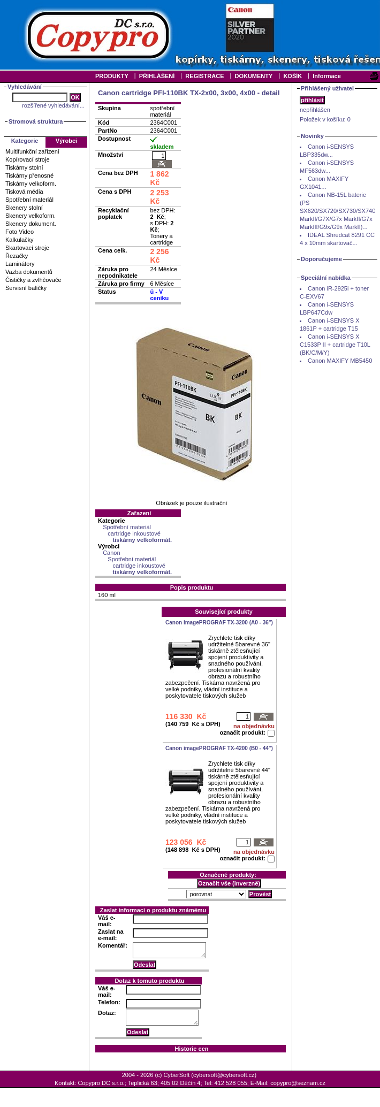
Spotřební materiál (29, 199)
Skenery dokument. (30, 223)
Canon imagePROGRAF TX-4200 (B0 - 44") (219, 748)
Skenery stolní (24, 207)
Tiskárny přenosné (29, 175)
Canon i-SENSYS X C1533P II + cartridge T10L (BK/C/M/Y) (335, 344)
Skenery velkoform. (30, 215)
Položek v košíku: (325, 119)
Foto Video (19, 231)
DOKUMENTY (253, 76)
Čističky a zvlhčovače (33, 280)
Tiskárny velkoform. (30, 183)
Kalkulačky (19, 239)
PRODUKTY (111, 76)
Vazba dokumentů (28, 272)
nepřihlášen (315, 109)
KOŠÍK (292, 76)
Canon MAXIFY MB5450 (340, 360)
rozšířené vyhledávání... (53, 105)
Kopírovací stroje (27, 159)
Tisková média (24, 191)
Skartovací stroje (27, 248)
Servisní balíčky (26, 288)
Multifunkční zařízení (32, 151)
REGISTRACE (204, 76)
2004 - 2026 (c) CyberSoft (156, 1075)
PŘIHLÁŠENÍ (157, 76)
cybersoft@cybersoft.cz (223, 1075)
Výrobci (66, 141)
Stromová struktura (36, 121)
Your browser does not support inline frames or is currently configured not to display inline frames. (190, 35)
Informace (327, 76)
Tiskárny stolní (24, 167)
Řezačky (16, 256)
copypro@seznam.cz (297, 1083)
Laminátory (19, 264)
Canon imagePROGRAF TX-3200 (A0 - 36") (219, 622)
